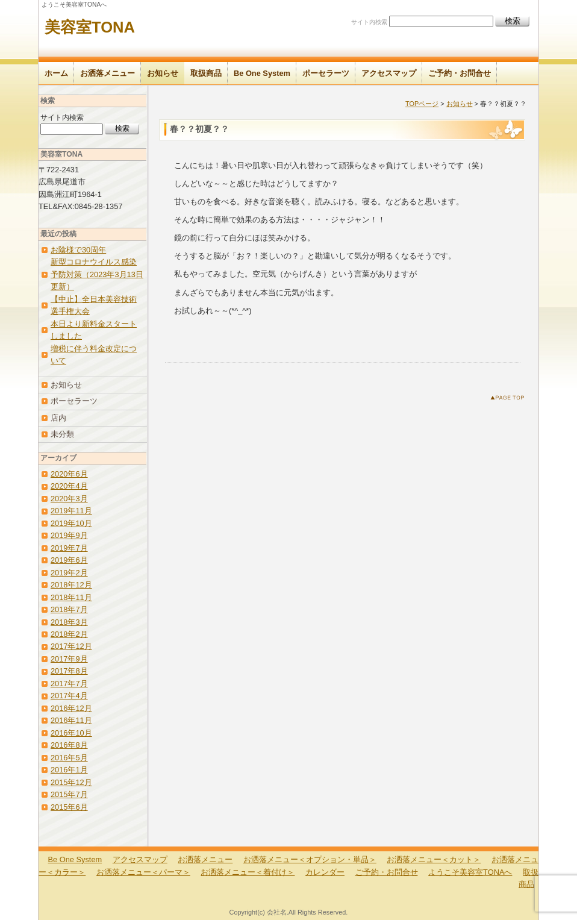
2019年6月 (69, 560)
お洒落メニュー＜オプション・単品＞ (309, 859)
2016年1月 (69, 769)
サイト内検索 (369, 22)
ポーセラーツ (325, 73)
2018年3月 (69, 622)
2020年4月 (69, 485)
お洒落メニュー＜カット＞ (434, 859)
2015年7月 (69, 794)
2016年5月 (69, 757)
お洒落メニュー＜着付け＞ (248, 872)
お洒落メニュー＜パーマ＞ (143, 872)
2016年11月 (71, 720)
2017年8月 (69, 670)
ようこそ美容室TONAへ (470, 872)
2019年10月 (71, 523)
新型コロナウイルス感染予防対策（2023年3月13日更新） (97, 274)
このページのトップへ (509, 399)
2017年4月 (69, 695)
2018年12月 (71, 584)
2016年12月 (71, 708)
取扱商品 (206, 73)
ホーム (56, 73)
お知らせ (162, 73)
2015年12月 (71, 782)
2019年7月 (69, 547)
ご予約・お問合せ (459, 73)
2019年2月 (69, 572)
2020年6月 (69, 473)
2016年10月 (71, 732)
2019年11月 (71, 510)
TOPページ (421, 103)
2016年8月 (69, 744)
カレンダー (325, 872)
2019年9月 (69, 535)
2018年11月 (71, 597)
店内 (58, 417)
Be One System (262, 73)
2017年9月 (69, 658)
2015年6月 (69, 807)
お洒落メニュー (107, 73)
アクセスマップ (388, 73)
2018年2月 (69, 634)
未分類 (62, 434)
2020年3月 (69, 498)
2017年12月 (71, 646)
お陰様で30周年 (78, 249)
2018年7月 (69, 609)
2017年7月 (69, 683)
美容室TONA (90, 27)
